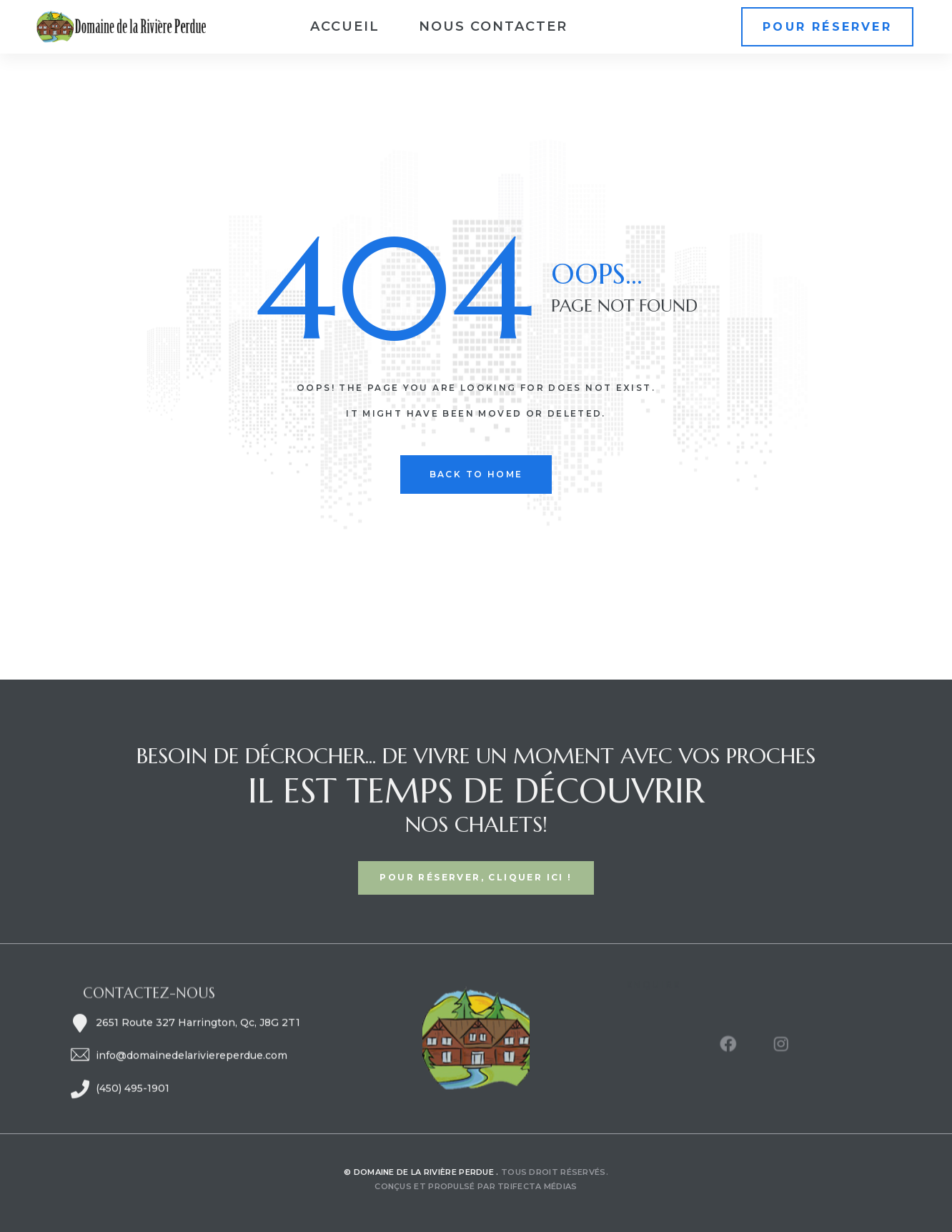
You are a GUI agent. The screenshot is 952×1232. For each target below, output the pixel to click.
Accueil (345, 26)
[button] (827, 26)
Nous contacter (493, 26)
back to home (476, 474)
